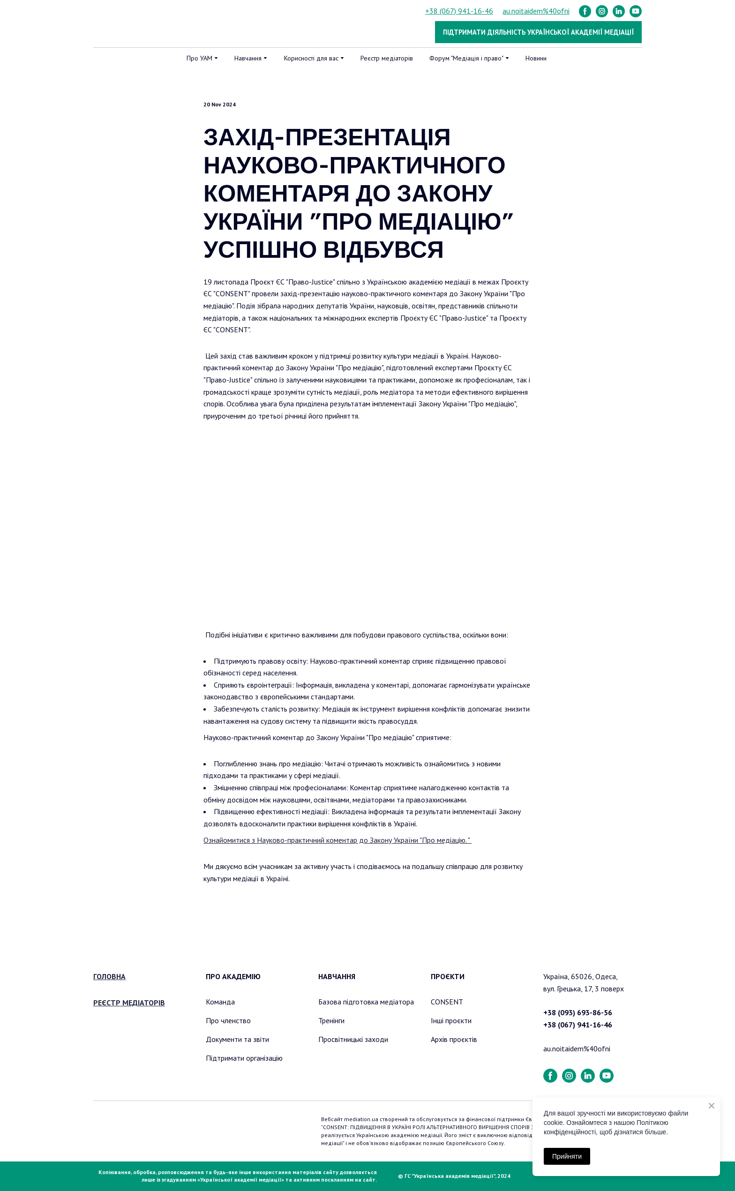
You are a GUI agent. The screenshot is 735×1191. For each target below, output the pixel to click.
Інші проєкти (451, 1020)
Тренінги (331, 1020)
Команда (220, 1001)
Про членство (228, 1020)
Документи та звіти (237, 1039)
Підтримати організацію (244, 1058)
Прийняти (567, 1156)
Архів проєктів (454, 1039)
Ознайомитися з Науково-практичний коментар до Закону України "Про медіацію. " (337, 840)
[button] (585, 11)
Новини (536, 58)
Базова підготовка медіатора (366, 1001)
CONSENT (447, 1001)
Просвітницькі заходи (353, 1039)
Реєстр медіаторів (386, 58)
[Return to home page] (141, 24)
